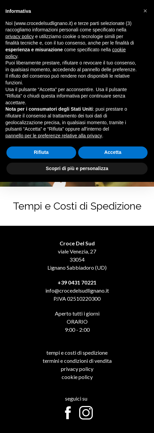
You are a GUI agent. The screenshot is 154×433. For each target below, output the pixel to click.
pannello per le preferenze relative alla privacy (53, 135)
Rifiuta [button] (41, 152)
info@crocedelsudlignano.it (77, 290)
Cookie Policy (77, 377)
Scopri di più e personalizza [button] (77, 168)
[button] (145, 10)
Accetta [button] (113, 152)
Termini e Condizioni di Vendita (77, 360)
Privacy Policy (77, 369)
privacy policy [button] (19, 36)
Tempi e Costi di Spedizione (77, 352)
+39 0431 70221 (77, 282)
